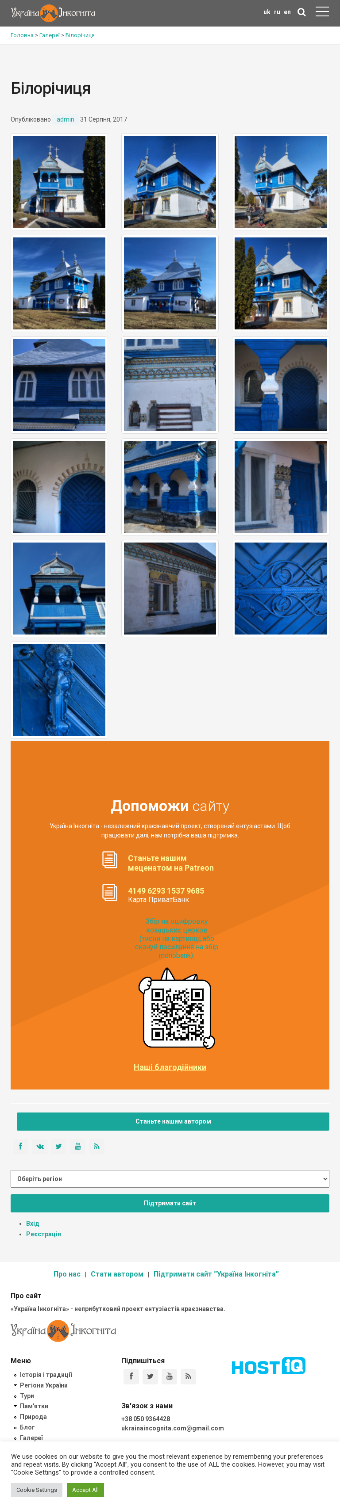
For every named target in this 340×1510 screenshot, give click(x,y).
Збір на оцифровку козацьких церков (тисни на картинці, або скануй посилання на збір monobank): (176, 938)
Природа (33, 1416)
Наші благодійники (170, 1067)
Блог (27, 1427)
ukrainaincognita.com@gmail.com (172, 1428)
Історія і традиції (46, 1374)
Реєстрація (43, 1234)
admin (65, 119)
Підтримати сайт (170, 1203)
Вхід (32, 1223)
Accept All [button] (85, 1490)
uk (266, 11)
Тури (27, 1395)
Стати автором (117, 1274)
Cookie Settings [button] (36, 1490)
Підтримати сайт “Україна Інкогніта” (216, 1274)
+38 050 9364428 (145, 1418)
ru (277, 11)
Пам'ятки (34, 1406)
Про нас (67, 1274)
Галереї (31, 1437)
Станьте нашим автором (173, 1121)
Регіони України (44, 1385)
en (287, 11)
